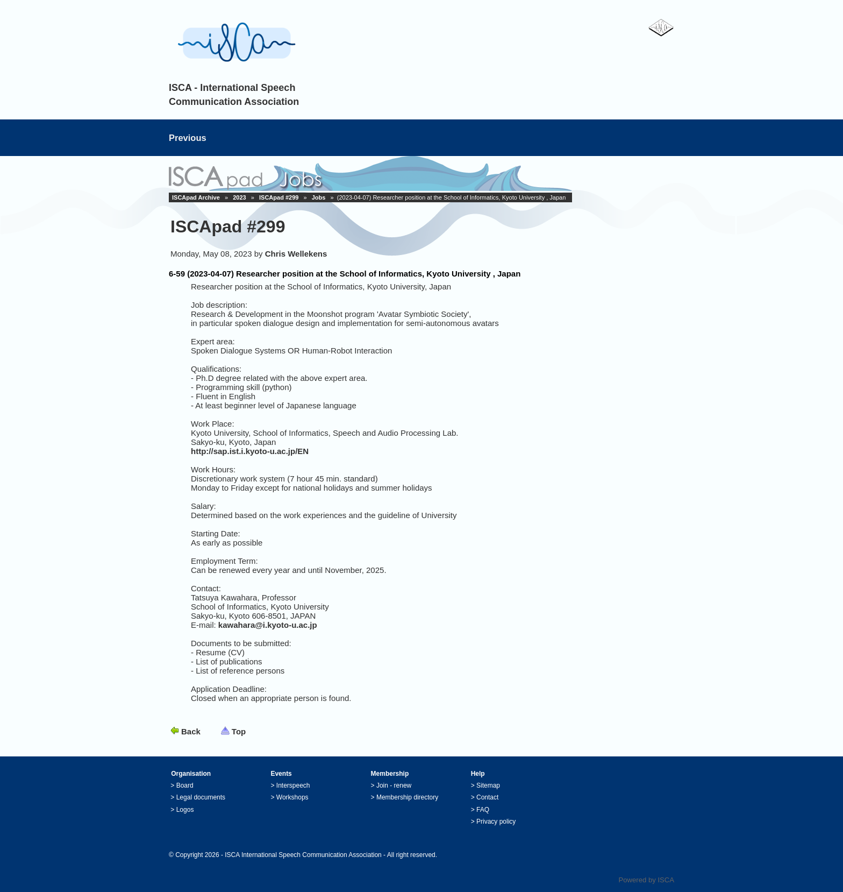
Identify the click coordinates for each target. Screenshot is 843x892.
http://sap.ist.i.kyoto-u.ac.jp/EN (250, 451)
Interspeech (293, 785)
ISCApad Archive (196, 197)
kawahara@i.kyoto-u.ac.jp (267, 624)
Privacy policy (496, 821)
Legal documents (200, 797)
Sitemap (488, 785)
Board (185, 785)
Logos (185, 809)
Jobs (319, 197)
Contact (487, 797)
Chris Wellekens (296, 253)
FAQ (482, 809)
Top (239, 731)
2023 (239, 197)
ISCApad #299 (278, 197)
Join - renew (393, 785)
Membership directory (407, 797)
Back (191, 731)
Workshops (292, 797)
